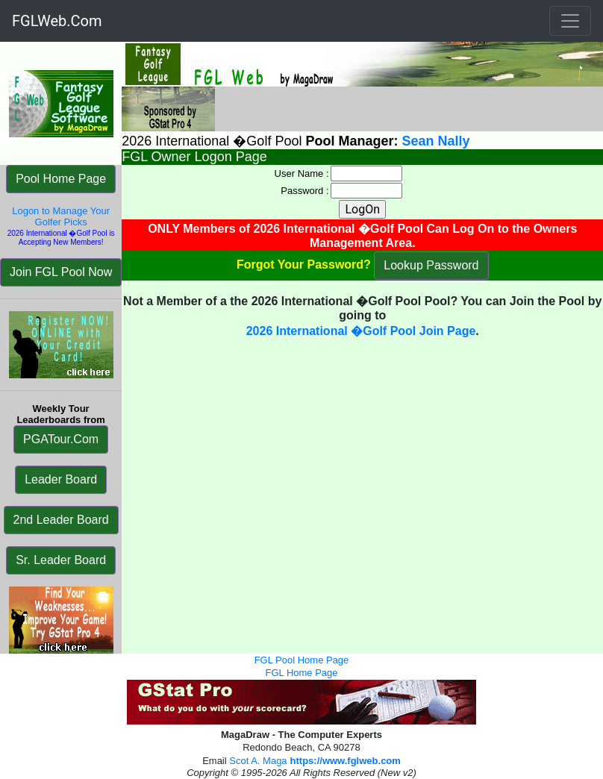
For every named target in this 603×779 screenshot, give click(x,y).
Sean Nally (435, 141)
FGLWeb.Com (57, 21)
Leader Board (61, 479)
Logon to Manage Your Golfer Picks (61, 216)
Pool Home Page (61, 178)
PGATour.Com (61, 439)
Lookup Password (431, 265)
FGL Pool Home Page (301, 660)
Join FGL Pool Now (61, 272)
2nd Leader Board (61, 519)
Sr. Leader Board (61, 560)
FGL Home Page (301, 672)
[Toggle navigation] (570, 21)
